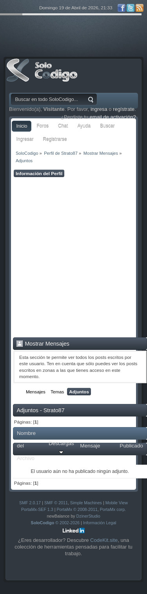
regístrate (123, 109)
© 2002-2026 (55, 522)
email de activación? (113, 117)
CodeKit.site (104, 540)
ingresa (99, 109)
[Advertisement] (73, 257)
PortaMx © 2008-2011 (76, 509)
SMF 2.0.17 (30, 502)
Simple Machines (86, 502)
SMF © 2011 (56, 502)
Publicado (131, 446)
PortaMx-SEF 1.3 (37, 509)
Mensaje (90, 446)
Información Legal (99, 522)
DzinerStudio (88, 516)
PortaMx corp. (113, 509)
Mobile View (116, 502)
